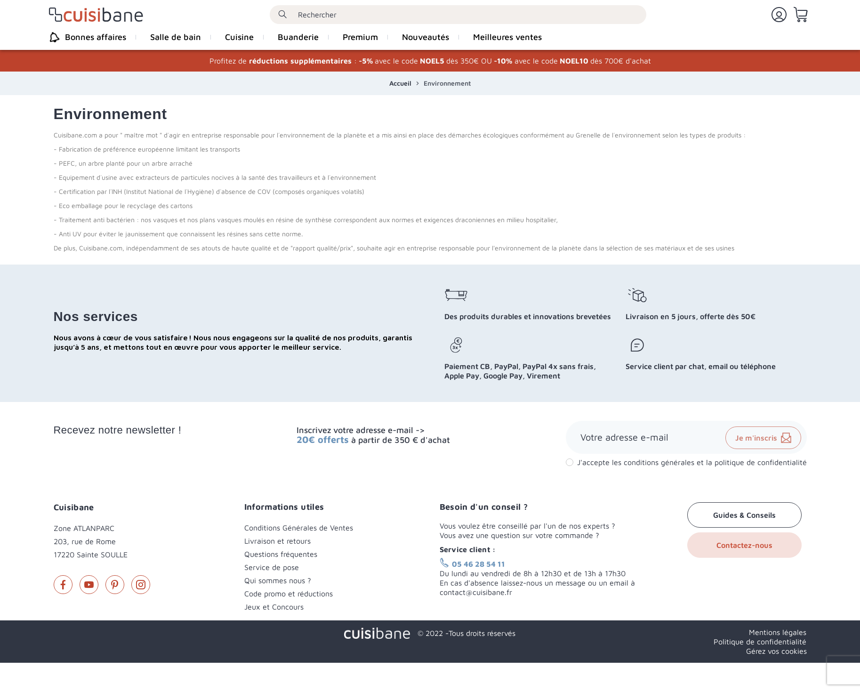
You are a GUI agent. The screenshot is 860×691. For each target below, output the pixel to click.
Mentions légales (777, 632)
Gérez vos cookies (776, 651)
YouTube (89, 585)
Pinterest (115, 585)
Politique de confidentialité (760, 641)
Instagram (141, 585)
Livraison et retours (277, 541)
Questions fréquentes (280, 554)
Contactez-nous (744, 545)
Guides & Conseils (744, 515)
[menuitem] (92, 37)
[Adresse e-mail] (686, 437)
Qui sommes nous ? (277, 580)
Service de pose (271, 567)
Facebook (63, 585)
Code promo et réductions (288, 593)
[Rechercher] (458, 14)
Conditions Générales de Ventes (298, 527)
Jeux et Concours (274, 607)
